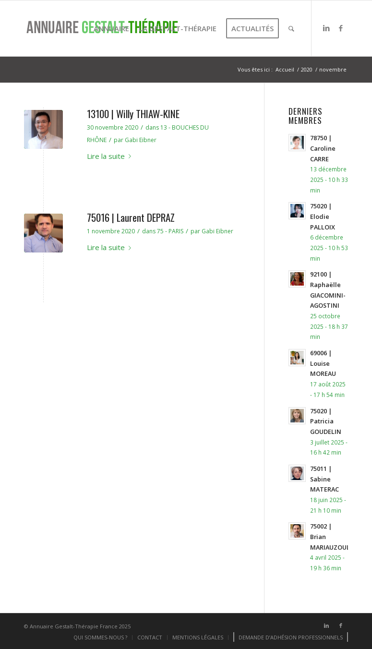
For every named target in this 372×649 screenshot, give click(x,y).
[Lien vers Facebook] (341, 28)
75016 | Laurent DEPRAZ (131, 217)
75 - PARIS (170, 231)
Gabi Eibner (140, 140)
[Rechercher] (291, 28)
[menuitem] (111, 28)
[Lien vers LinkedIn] (326, 28)
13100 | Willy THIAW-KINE (133, 113)
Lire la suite (111, 156)
